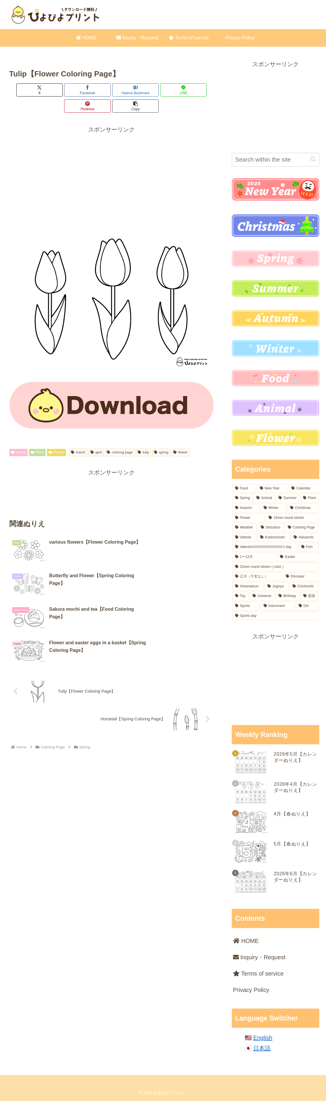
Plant (37, 436)
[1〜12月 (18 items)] (254, 557)
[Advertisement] (111, 159)
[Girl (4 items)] (307, 606)
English (262, 1038)
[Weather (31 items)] (244, 527)
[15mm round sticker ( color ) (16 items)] (275, 567)
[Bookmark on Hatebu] (94, 90)
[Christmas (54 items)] (303, 508)
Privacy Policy (251, 990)
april (96, 436)
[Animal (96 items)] (264, 498)
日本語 (262, 1048)
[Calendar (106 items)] (303, 488)
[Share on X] (25, 90)
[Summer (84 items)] (287, 498)
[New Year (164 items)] (272, 488)
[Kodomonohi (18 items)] (273, 537)
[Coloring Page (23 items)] (302, 527)
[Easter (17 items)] (297, 557)
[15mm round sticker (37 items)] (292, 518)
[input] (275, 160)
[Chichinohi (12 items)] (304, 586)
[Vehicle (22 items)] (244, 537)
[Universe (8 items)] (262, 596)
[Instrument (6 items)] (278, 606)
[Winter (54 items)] (273, 508)
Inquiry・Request (259, 957)
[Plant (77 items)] (309, 498)
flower (180, 436)
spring (161, 436)
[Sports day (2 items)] (275, 616)
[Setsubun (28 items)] (271, 527)
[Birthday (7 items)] (287, 596)
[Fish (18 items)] (309, 547)
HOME (246, 941)
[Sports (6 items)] (246, 606)
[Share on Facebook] (59, 90)
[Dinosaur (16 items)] (301, 576)
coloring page (120, 436)
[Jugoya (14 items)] (277, 586)
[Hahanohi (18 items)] (305, 537)
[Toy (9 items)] (240, 596)
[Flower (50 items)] (248, 518)
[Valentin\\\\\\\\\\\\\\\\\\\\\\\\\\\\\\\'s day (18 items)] (264, 547)
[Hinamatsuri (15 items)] (248, 586)
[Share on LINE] (128, 90)
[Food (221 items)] (244, 488)
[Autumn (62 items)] (246, 508)
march (78, 436)
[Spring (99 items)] (242, 498)
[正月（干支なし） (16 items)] (257, 576)
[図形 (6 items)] (309, 596)
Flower (56, 436)
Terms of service (258, 973)
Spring (18, 436)
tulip (143, 436)
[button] (197, 90)
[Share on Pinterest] (163, 90)
